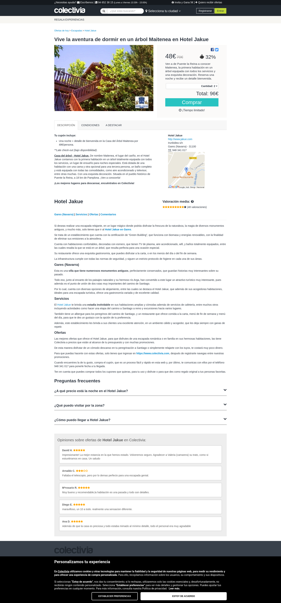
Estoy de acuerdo (183, 596)
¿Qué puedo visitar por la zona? (140, 405)
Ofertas (93, 214)
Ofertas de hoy (61, 30)
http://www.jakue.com (180, 139)
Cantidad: (209, 86)
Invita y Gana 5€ (182, 2)
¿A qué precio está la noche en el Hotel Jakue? (140, 390)
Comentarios (108, 214)
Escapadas (76, 30)
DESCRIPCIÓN (66, 125)
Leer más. (174, 588)
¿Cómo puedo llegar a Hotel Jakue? (140, 419)
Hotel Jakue (90, 30)
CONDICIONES (90, 125)
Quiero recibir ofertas (208, 2)
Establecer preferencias (114, 596)
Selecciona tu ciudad (163, 11)
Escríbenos (85, 2)
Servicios (81, 214)
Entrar (220, 10)
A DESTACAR (114, 125)
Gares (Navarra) (64, 214)
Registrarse (205, 10)
